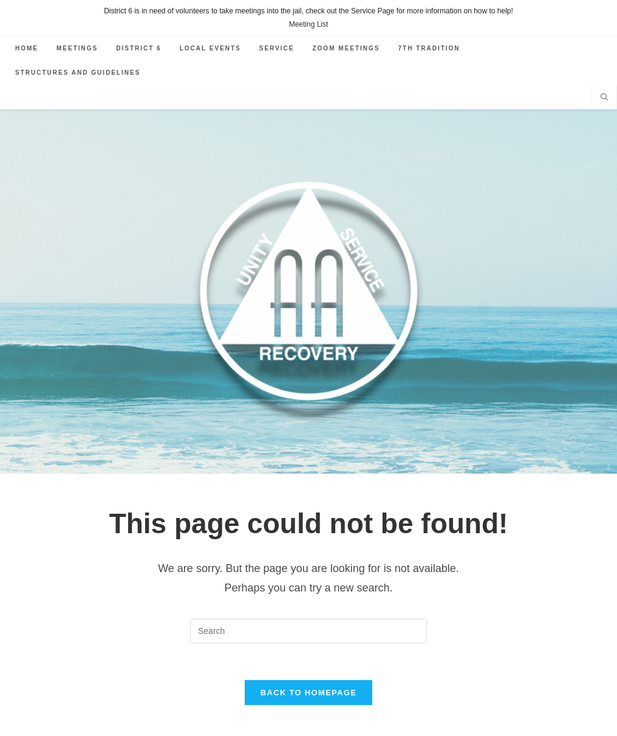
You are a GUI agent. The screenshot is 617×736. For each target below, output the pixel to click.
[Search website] (604, 98)
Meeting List (309, 24)
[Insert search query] (308, 631)
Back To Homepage (308, 692)
